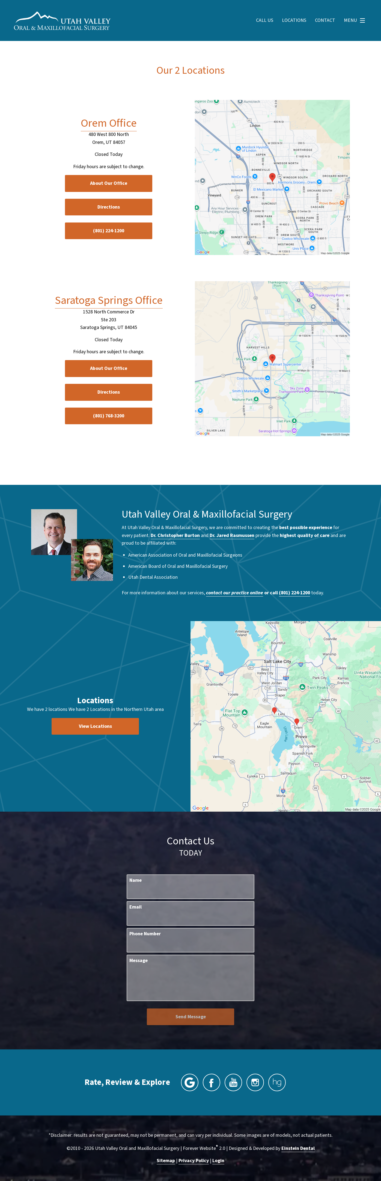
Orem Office (109, 123)
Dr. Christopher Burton (175, 535)
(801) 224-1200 (294, 592)
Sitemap (166, 1160)
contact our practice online (234, 592)
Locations (294, 20)
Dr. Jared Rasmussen (232, 535)
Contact (325, 20)
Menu (356, 20)
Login (218, 1160)
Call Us (264, 20)
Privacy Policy (193, 1160)
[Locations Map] (272, 177)
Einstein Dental (298, 1148)
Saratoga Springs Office (109, 300)
